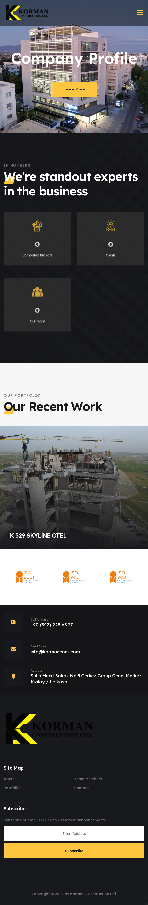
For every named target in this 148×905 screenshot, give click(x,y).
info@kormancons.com (55, 652)
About (9, 778)
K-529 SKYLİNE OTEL (38, 535)
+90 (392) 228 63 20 (52, 625)
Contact (81, 787)
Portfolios (13, 787)
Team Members (88, 778)
